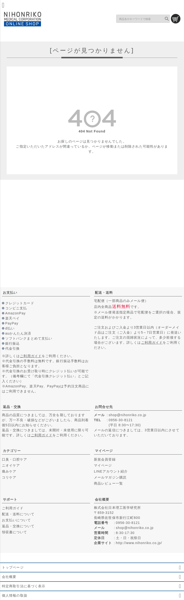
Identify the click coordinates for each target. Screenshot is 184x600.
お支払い (10, 292)
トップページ (13, 567)
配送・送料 (104, 292)
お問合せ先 (104, 407)
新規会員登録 (105, 459)
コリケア (9, 477)
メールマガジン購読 (110, 477)
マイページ (104, 451)
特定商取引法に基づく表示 (23, 586)
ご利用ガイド (31, 356)
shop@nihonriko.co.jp (127, 415)
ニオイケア (11, 465)
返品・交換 (12, 407)
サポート (10, 499)
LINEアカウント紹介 (111, 471)
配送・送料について (18, 514)
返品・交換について (18, 526)
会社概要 (102, 499)
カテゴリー (12, 451)
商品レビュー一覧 (108, 483)
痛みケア (9, 471)
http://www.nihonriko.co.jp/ (139, 543)
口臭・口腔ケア (14, 459)
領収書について (14, 532)
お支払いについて (16, 520)
